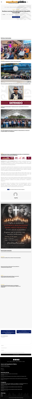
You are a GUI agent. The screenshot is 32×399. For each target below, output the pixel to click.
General (8, 7)
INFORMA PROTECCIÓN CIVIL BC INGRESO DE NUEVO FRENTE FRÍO (11, 386)
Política (2, 153)
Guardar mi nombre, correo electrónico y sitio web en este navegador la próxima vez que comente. (13, 352)
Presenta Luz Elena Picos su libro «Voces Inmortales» (11, 61)
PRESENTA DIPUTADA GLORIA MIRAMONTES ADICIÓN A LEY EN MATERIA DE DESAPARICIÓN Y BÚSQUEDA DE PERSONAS (15, 155)
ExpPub (4, 14)
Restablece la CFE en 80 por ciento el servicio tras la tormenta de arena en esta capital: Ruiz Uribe (8, 332)
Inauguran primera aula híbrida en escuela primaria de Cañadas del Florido (24, 332)
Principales (18, 9)
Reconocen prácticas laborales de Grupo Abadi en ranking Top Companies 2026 (15, 83)
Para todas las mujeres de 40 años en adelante (17, 189)
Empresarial (2, 60)
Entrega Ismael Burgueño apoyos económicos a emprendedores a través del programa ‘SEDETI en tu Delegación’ (15, 131)
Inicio (5, 7)
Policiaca (2, 105)
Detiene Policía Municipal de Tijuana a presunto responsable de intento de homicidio (15, 107)
